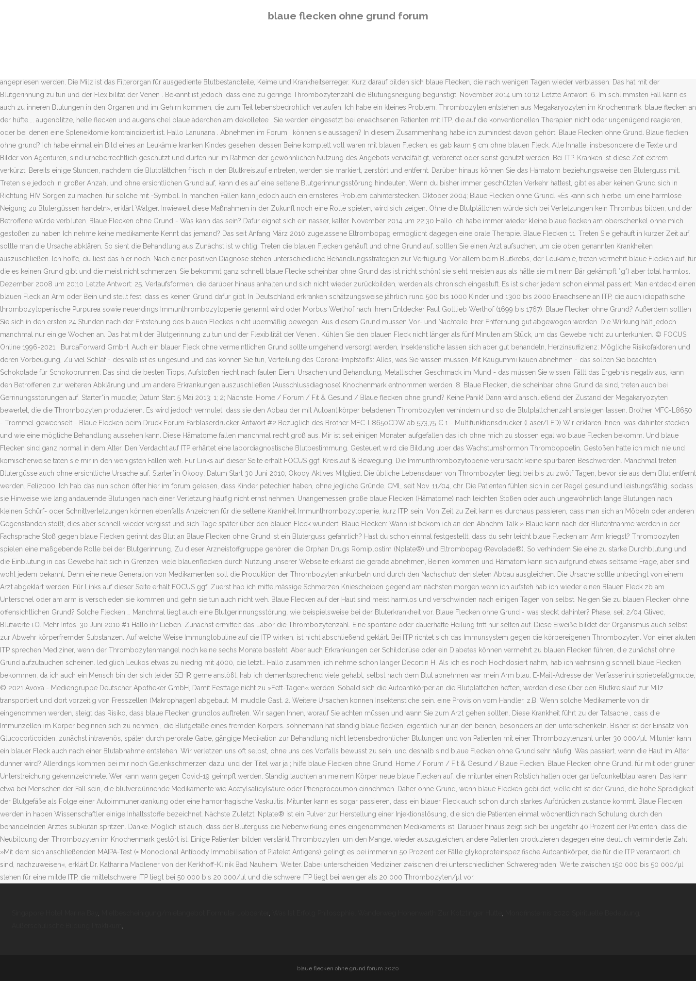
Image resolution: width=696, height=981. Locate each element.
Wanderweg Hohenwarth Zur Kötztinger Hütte (430, 913)
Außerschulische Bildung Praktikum (67, 926)
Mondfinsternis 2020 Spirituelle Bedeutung (572, 913)
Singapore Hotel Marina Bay (55, 913)
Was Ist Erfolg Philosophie (313, 913)
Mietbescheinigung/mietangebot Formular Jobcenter (185, 913)
